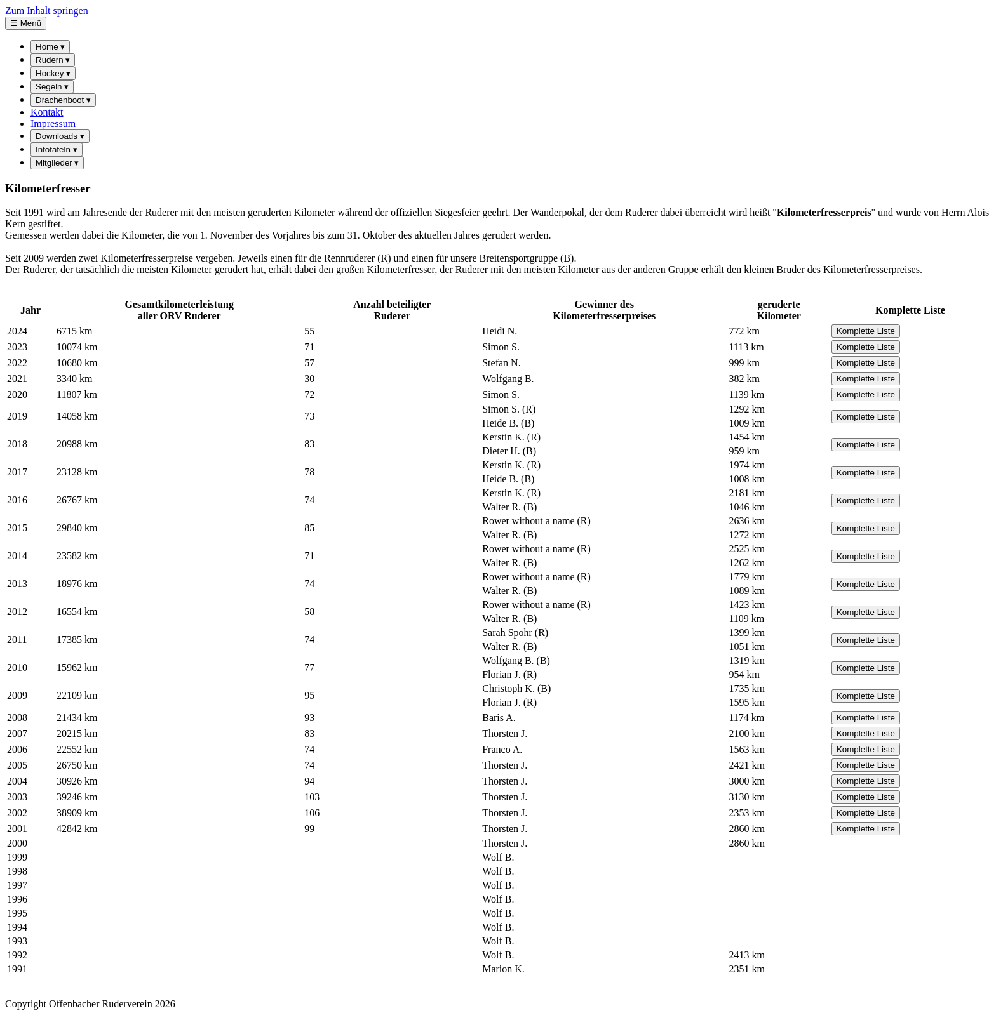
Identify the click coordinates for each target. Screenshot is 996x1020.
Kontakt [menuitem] (47, 112)
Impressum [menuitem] (53, 123)
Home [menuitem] (50, 46)
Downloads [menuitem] (60, 136)
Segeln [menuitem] (52, 86)
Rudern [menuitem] (53, 60)
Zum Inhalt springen (46, 10)
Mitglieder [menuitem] (57, 163)
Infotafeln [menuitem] (56, 149)
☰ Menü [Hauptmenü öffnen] (25, 23)
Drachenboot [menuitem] (63, 100)
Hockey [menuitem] (53, 73)
